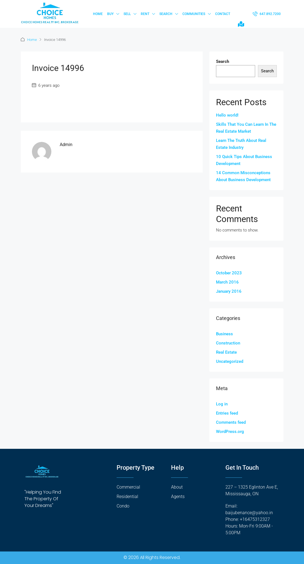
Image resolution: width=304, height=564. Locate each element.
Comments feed (231, 422)
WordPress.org (230, 431)
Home (98, 14)
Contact (222, 14)
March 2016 (227, 282)
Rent (145, 14)
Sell (127, 14)
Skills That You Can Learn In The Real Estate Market (246, 128)
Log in (222, 404)
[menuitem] (266, 14)
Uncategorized (229, 361)
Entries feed (227, 413)
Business (224, 333)
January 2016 (229, 291)
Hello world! (227, 115)
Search (165, 14)
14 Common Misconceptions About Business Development (243, 176)
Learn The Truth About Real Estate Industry (241, 144)
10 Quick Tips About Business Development (244, 160)
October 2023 (229, 272)
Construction (228, 343)
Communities (193, 14)
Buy (110, 14)
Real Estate (226, 352)
